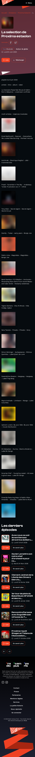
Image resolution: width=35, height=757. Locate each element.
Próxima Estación (24, 13)
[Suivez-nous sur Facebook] (2, 682)
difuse (25, 720)
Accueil (4, 13)
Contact (17, 688)
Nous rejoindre (17, 709)
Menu (29, 3)
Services (17, 702)
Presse (17, 691)
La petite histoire (17, 705)
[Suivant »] (9, 651)
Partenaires (17, 695)
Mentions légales (17, 698)
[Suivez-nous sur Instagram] (6, 682)
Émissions (12, 13)
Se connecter (17, 713)
